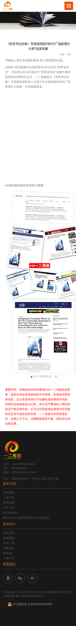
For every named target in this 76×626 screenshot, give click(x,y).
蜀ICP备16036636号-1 (29, 596)
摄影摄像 (8, 538)
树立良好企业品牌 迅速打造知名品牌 (26, 517)
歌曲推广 (8, 553)
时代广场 (8, 543)
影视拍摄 (8, 502)
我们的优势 (10, 512)
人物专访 (8, 558)
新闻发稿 (8, 492)
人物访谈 (8, 497)
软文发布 (8, 533)
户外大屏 (8, 507)
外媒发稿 (8, 548)
